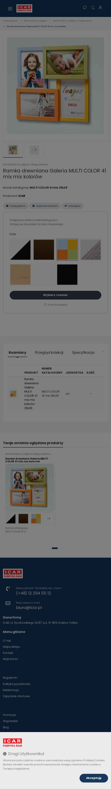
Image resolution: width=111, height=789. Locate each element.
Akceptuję (94, 778)
